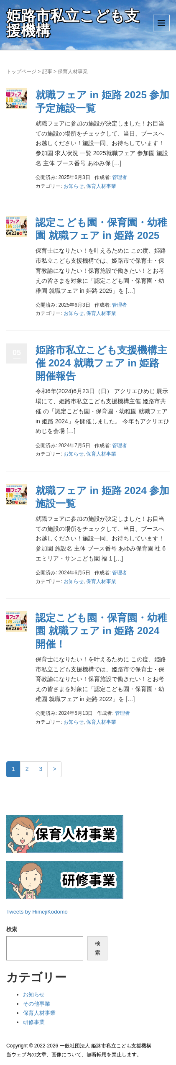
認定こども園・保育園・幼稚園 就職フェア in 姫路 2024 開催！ (101, 630)
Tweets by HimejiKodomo (37, 912)
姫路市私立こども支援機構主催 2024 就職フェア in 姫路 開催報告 (101, 362)
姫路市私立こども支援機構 (72, 23)
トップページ (21, 71)
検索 (11, 929)
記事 (47, 71)
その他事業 (36, 1004)
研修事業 (34, 1022)
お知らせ (74, 186)
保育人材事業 (101, 186)
